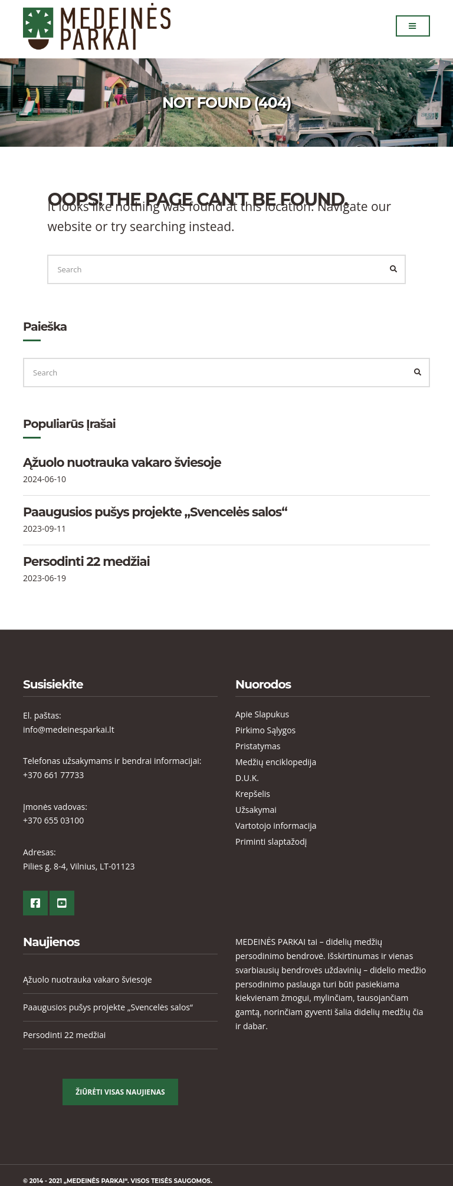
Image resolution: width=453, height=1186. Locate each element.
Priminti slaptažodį (271, 841)
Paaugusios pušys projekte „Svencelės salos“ (155, 512)
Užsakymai (256, 809)
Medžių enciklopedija (275, 761)
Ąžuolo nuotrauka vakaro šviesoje (122, 462)
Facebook (35, 903)
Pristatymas (258, 746)
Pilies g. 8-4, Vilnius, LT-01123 (79, 866)
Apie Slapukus (262, 714)
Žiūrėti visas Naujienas (120, 1092)
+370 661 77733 (53, 774)
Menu (412, 27)
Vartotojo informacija (276, 825)
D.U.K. (247, 777)
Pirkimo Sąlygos (265, 730)
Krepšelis (252, 793)
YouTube (62, 903)
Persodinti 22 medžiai (86, 561)
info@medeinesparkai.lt (68, 729)
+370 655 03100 (53, 820)
